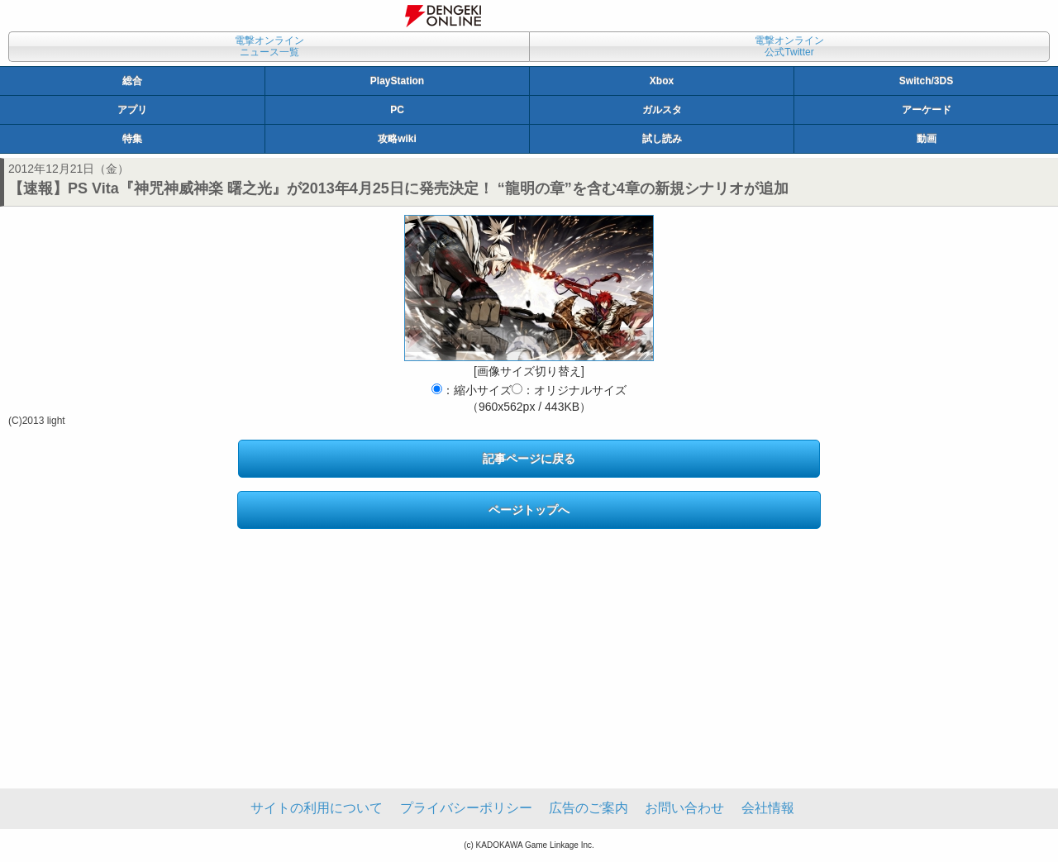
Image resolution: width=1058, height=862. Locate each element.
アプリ (132, 110)
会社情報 (767, 808)
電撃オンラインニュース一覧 (269, 46)
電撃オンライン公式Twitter (789, 46)
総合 (132, 81)
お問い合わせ (684, 808)
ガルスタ (662, 110)
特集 (132, 139)
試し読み (662, 139)
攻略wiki (397, 139)
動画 (926, 139)
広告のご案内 (588, 808)
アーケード (926, 110)
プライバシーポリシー (466, 808)
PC (397, 110)
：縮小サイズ (471, 390)
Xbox (662, 81)
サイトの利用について (316, 808)
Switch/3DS (926, 81)
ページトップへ (529, 510)
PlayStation (397, 81)
